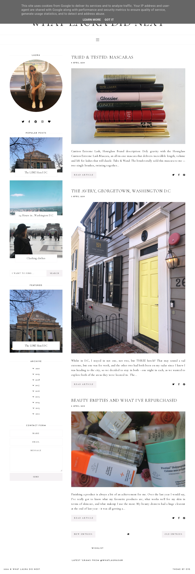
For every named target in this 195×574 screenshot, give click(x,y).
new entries (83, 534)
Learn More (92, 19)
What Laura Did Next (26, 569)
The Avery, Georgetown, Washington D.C (121, 191)
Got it (109, 19)
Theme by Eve (181, 569)
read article (84, 175)
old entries (173, 534)
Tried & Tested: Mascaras (102, 57)
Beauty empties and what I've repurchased (124, 400)
